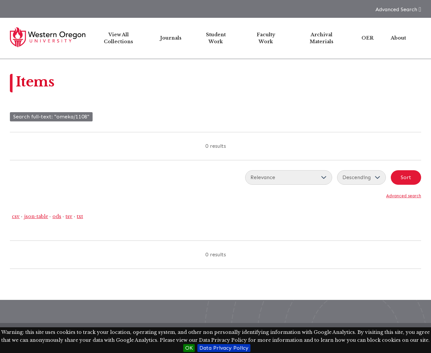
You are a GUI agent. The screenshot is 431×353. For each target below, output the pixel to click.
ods (56, 216)
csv (16, 216)
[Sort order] (361, 177)
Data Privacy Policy (223, 348)
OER (367, 38)
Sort (406, 177)
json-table (36, 216)
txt (80, 216)
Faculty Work (266, 38)
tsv (69, 216)
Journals (171, 38)
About (398, 38)
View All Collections (118, 38)
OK (189, 348)
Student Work (216, 38)
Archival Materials (321, 38)
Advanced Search (396, 9)
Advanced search (403, 195)
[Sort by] (288, 177)
